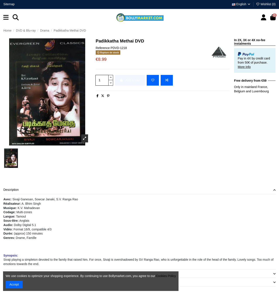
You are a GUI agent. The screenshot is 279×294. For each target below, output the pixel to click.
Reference (103, 48)
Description (139, 190)
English (241, 4)
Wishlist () (266, 4)
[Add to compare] (167, 80)
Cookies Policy (166, 276)
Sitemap (9, 4)
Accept (14, 284)
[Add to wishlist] (153, 80)
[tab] (139, 190)
